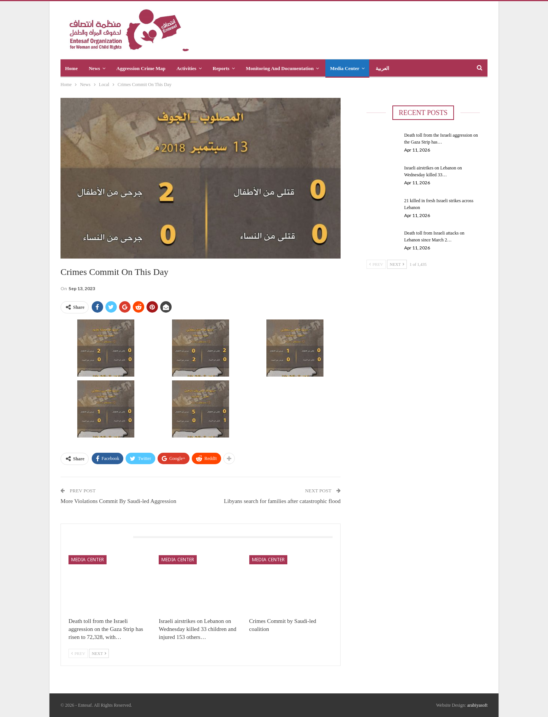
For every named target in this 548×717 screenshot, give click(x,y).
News (94, 68)
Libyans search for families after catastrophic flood (282, 501)
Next (99, 653)
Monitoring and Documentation (280, 68)
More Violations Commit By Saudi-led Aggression (118, 501)
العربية (382, 68)
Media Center (344, 68)
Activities (186, 68)
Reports (221, 68)
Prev (78, 653)
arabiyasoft (477, 705)
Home (71, 68)
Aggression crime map (141, 68)
